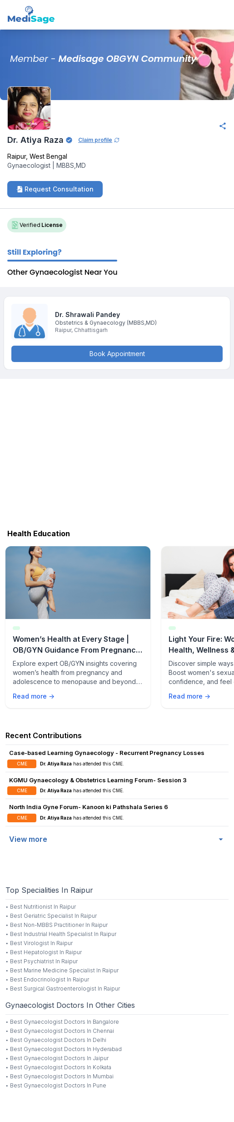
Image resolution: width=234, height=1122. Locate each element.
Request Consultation (55, 189)
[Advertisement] (117, 451)
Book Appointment (117, 353)
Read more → (34, 696)
